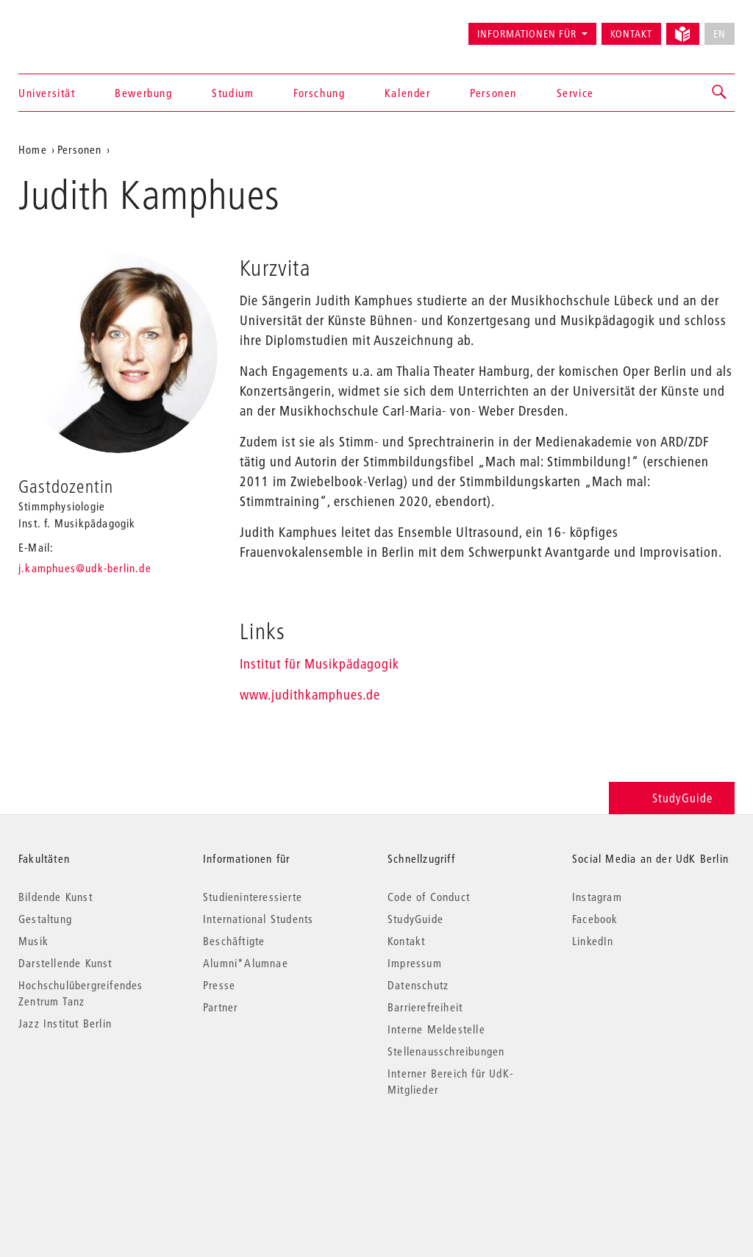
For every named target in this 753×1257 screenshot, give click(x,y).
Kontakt (631, 33)
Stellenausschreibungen (446, 1051)
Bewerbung (143, 92)
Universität (47, 92)
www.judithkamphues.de (310, 694)
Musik (33, 940)
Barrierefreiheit (425, 1007)
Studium (233, 92)
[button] (720, 92)
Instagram (597, 896)
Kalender (408, 92)
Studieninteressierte (252, 896)
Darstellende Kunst (65, 962)
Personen (493, 92)
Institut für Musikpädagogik (319, 663)
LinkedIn (593, 940)
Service (575, 92)
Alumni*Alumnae (245, 962)
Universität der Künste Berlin (76, 27)
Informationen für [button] (527, 33)
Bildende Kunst (55, 896)
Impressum (415, 962)
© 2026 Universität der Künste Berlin (95, 1151)
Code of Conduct (429, 896)
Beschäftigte (234, 940)
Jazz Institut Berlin (65, 1023)
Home (32, 149)
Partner (220, 1007)
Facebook (595, 918)
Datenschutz (418, 985)
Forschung (319, 92)
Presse (219, 985)
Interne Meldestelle (436, 1029)
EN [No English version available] (719, 33)
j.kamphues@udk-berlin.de (84, 567)
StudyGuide (672, 797)
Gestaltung (45, 918)
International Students (258, 918)
